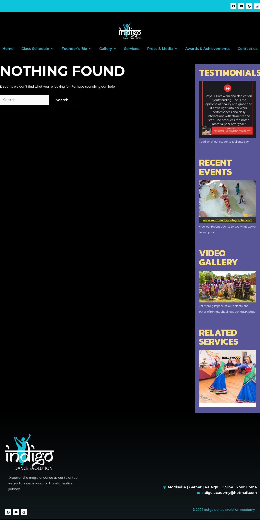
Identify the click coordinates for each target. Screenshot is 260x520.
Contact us (248, 49)
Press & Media (162, 49)
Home (8, 49)
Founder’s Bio (76, 49)
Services (131, 49)
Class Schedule (37, 49)
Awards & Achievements (207, 49)
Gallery (107, 49)
